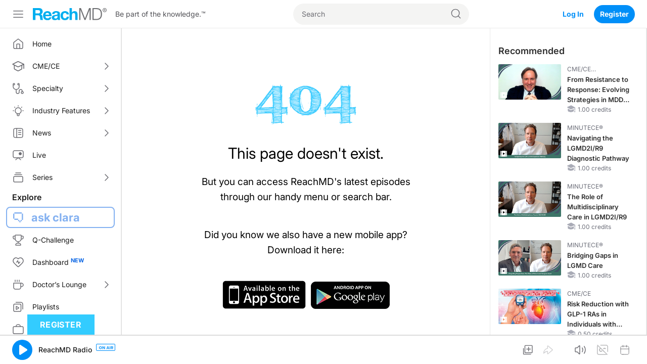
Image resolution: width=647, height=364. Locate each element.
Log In (573, 14)
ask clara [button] (55, 217)
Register (614, 14)
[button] (22, 350)
